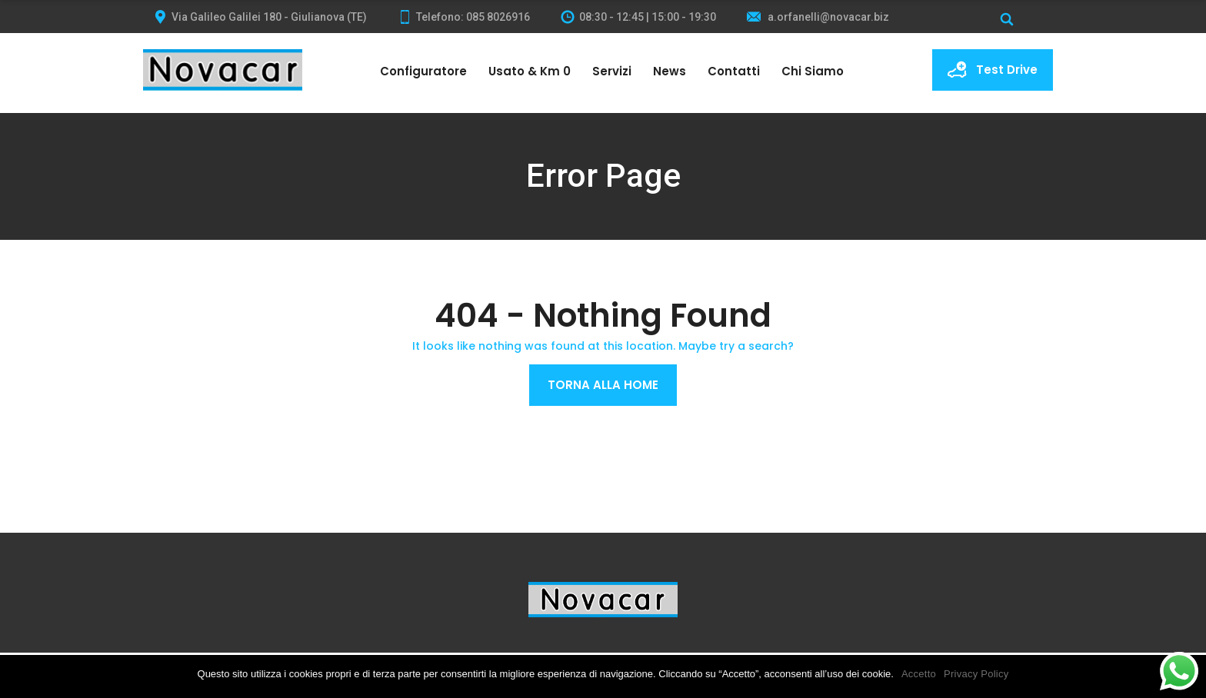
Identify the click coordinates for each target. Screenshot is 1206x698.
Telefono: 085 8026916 (464, 17)
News (669, 71)
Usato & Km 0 (529, 71)
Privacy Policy (976, 674)
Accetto (918, 674)
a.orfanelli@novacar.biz (818, 17)
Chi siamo (812, 71)
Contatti (734, 71)
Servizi (611, 71)
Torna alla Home (603, 385)
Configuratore (423, 71)
